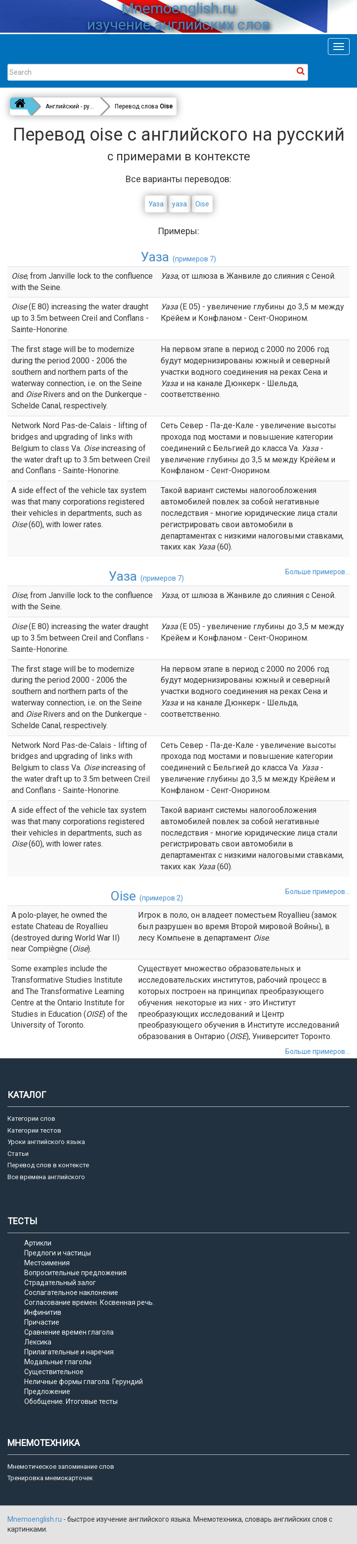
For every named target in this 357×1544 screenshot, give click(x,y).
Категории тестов (34, 1130)
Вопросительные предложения (75, 1273)
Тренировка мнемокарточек (50, 1478)
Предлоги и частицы (57, 1253)
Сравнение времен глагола (69, 1332)
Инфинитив (42, 1312)
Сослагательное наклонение (71, 1292)
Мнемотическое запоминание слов (60, 1466)
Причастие (41, 1322)
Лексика (37, 1342)
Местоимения (47, 1263)
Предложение (47, 1391)
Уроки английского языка (46, 1142)
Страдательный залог (60, 1283)
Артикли (37, 1243)
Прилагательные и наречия (69, 1352)
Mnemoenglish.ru (35, 1519)
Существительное (54, 1372)
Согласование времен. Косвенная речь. (89, 1302)
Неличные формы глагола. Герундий (83, 1382)
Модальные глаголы (57, 1362)
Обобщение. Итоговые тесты (71, 1401)
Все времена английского (46, 1177)
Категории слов (31, 1118)
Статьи (18, 1153)
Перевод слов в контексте (48, 1165)
